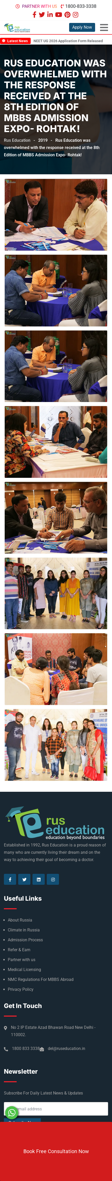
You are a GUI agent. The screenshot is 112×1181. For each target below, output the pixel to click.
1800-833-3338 (80, 6)
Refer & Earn (19, 949)
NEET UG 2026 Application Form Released (68, 41)
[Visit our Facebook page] (35, 15)
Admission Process (25, 939)
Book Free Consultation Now (56, 1151)
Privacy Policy (21, 989)
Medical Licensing (24, 969)
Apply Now (82, 27)
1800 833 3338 (26, 1048)
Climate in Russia (24, 930)
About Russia (20, 920)
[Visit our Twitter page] (42, 15)
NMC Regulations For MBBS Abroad (41, 979)
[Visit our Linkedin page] (50, 15)
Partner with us (39, 6)
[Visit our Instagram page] (76, 15)
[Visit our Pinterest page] (68, 15)
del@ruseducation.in (66, 1048)
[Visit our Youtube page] (59, 15)
